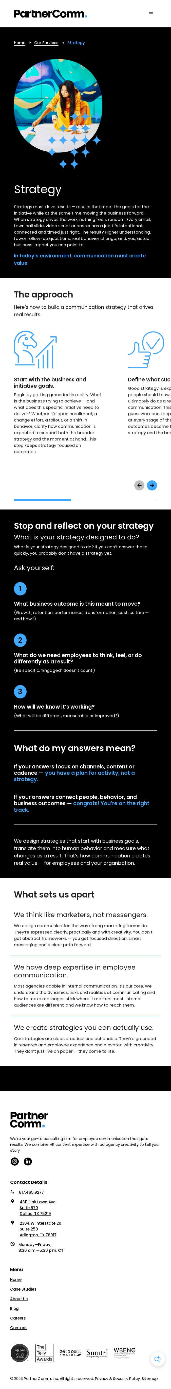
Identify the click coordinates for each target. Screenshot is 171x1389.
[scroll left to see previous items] (139, 485)
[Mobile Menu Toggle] (151, 14)
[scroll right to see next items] (152, 485)
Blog (14, 1308)
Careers (18, 1318)
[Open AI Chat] (158, 1359)
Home (16, 1279)
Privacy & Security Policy (117, 1378)
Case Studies (23, 1289)
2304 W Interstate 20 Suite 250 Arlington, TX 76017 (40, 1229)
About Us (19, 1299)
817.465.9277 (31, 1192)
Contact (18, 1327)
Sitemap (150, 1378)
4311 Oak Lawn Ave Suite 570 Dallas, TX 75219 (37, 1207)
